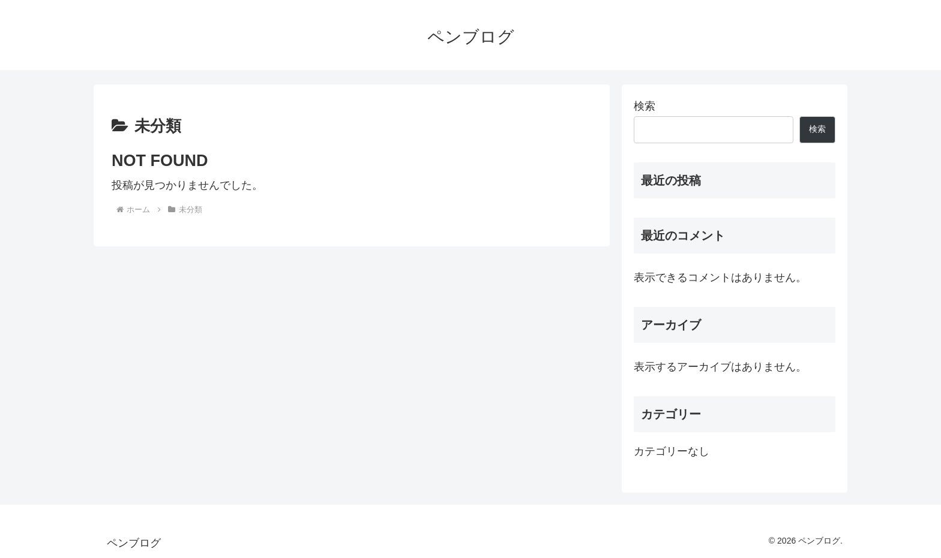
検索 (644, 106)
